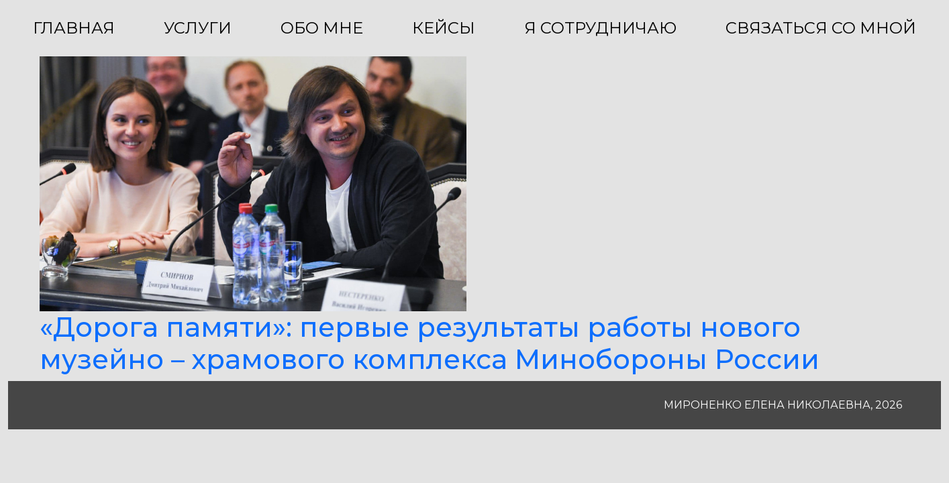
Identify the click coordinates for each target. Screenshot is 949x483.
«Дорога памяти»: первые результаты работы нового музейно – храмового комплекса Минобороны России (429, 343)
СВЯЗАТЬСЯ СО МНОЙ (821, 28)
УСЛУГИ (198, 28)
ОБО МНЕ (322, 28)
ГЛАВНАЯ (74, 28)
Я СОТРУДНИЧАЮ (600, 28)
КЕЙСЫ (443, 28)
